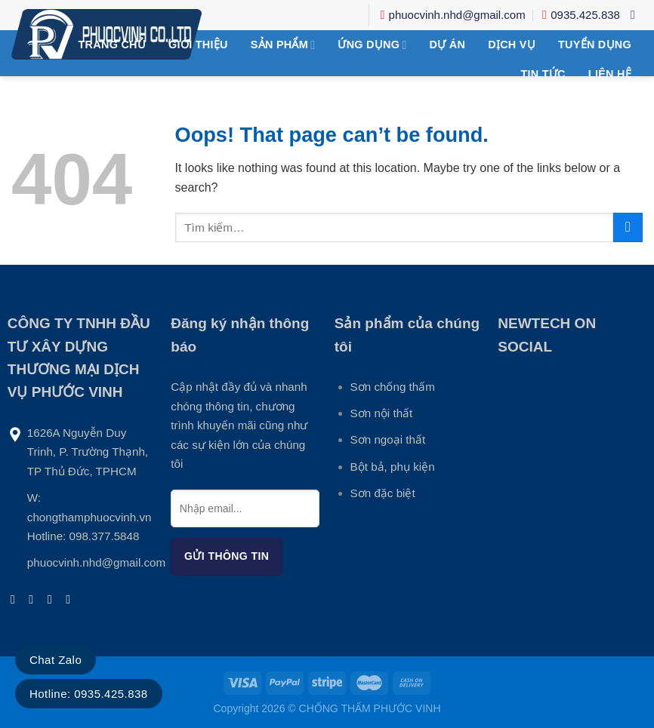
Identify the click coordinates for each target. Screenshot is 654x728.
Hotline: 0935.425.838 (88, 693)
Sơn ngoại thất (388, 439)
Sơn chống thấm (392, 386)
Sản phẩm (283, 45)
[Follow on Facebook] (17, 599)
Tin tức (542, 74)
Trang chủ (113, 44)
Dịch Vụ (511, 44)
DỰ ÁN (448, 44)
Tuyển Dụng (594, 44)
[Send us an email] (54, 599)
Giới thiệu (198, 44)
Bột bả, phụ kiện (392, 466)
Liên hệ (609, 74)
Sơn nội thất (381, 413)
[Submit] (628, 227)
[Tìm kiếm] (637, 15)
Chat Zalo (55, 659)
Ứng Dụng (372, 45)
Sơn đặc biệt (382, 493)
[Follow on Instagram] (35, 599)
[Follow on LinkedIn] (72, 599)
